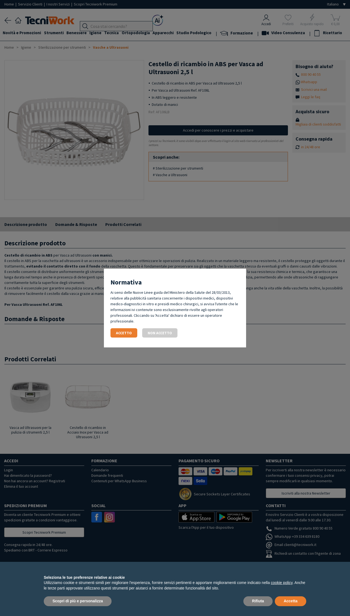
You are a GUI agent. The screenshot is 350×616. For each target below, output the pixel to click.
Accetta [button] (291, 601)
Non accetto (160, 332)
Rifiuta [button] (258, 601)
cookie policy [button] (282, 582)
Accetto (124, 332)
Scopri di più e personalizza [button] (77, 601)
